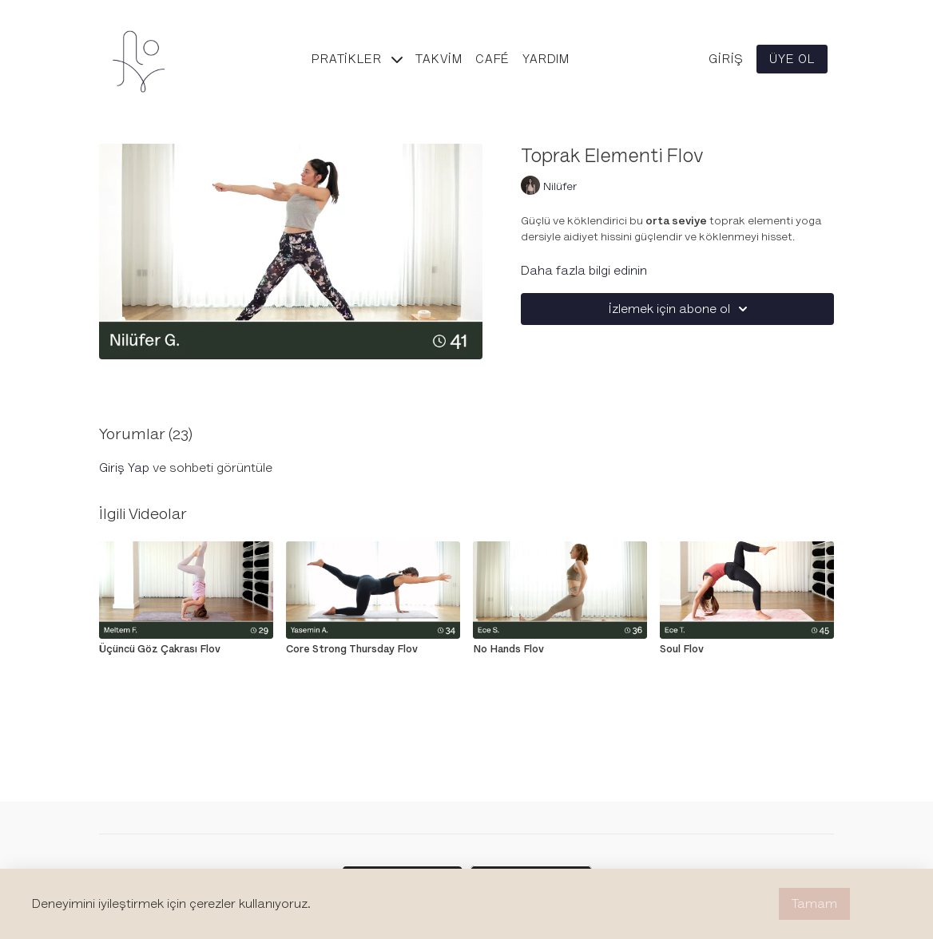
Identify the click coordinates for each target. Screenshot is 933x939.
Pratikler (357, 59)
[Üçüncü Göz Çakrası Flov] (186, 649)
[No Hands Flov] (560, 649)
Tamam (814, 904)
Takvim (439, 59)
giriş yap (124, 468)
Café (492, 59)
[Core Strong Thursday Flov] (373, 649)
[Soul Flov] (747, 649)
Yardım (546, 59)
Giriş (726, 59)
